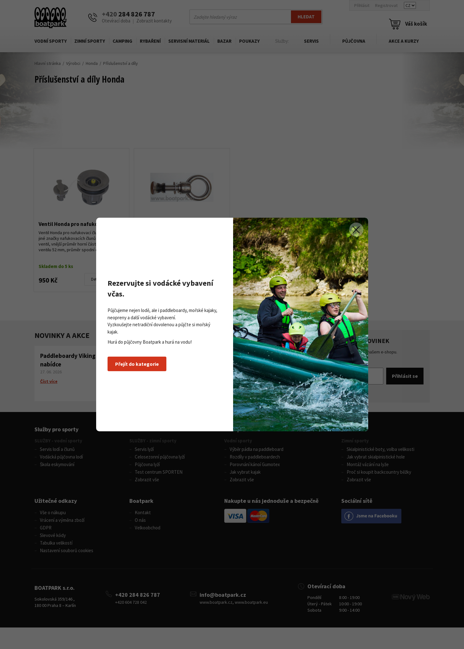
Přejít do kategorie (137, 364)
